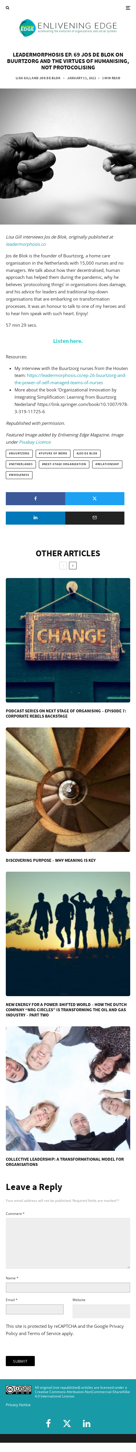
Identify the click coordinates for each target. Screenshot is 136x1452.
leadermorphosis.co (26, 244)
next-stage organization (65, 464)
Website (79, 1309)
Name (12, 1287)
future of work (54, 453)
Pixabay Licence (34, 442)
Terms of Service (44, 1343)
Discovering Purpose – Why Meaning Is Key (51, 860)
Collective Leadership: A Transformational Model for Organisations (65, 1162)
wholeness (20, 475)
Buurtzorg (20, 453)
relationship (108, 464)
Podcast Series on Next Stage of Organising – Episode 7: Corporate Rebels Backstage (66, 713)
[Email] (95, 518)
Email (12, 1309)
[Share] (35, 498)
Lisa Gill (23, 78)
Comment (15, 1213)
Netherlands (22, 464)
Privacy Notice (18, 1414)
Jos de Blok (49, 78)
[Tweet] (95, 498)
